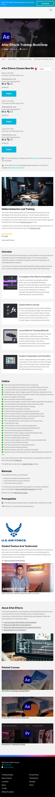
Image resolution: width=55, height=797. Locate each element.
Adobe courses (26, 222)
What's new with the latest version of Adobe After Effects (22, 627)
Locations (5, 782)
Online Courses (35, 228)
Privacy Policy (34, 775)
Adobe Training (12, 59)
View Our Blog (8, 767)
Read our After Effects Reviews (14, 561)
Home (3, 59)
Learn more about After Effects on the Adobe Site (20, 622)
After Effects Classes (25, 59)
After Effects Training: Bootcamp (43, 59)
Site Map (32, 782)
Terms (31, 785)
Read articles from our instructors (15, 630)
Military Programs (8, 792)
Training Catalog (7, 775)
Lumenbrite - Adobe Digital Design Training (14, 12)
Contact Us (18, 460)
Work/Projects (7, 778)
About (4, 785)
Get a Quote (45, 3)
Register (9, 93)
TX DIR (4, 788)
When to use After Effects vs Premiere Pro (17, 625)
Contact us (35, 158)
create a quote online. (18, 168)
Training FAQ (33, 778)
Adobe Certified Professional (25, 489)
